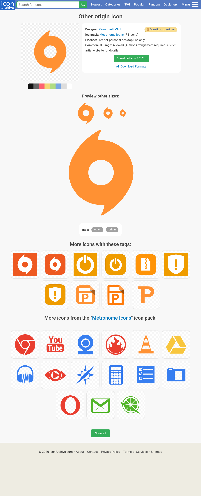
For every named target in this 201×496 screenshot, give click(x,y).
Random (154, 4)
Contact (92, 452)
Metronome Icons (111, 34)
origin (112, 229)
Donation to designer (162, 29)
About (80, 452)
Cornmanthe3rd (110, 29)
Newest (96, 4)
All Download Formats (131, 66)
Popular (139, 4)
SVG (127, 4)
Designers (171, 4)
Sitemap (156, 452)
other (97, 229)
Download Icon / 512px (132, 58)
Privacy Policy (110, 452)
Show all (100, 433)
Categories (113, 4)
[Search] (83, 4)
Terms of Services (135, 452)
